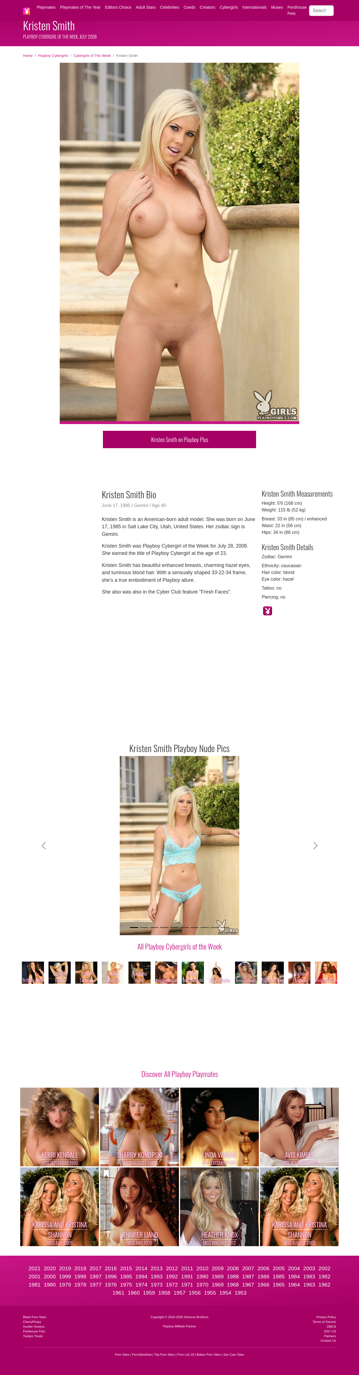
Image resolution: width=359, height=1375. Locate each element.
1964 (294, 1285)
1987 (248, 1276)
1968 (233, 1285)
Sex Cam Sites (233, 1354)
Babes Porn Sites (209, 1354)
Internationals (254, 7)
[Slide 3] (154, 927)
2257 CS (330, 1331)
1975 (126, 1285)
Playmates (46, 7)
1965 (279, 1285)
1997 (95, 1276)
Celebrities (169, 7)
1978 (80, 1285)
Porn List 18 (185, 1354)
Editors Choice (118, 7)
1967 (248, 1285)
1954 (225, 1293)
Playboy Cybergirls (53, 55)
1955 (210, 1293)
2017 (95, 1268)
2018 (80, 1268)
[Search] (321, 10)
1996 (111, 1276)
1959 (149, 1293)
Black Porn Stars (34, 1317)
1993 (157, 1276)
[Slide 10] (225, 927)
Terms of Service (324, 1321)
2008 (233, 1268)
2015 (126, 1268)
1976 (111, 1285)
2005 (279, 1268)
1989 (218, 1276)
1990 (202, 1276)
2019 (65, 1268)
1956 (195, 1293)
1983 (309, 1276)
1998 (80, 1276)
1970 (202, 1285)
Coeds (189, 7)
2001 (35, 1276)
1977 (95, 1285)
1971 (187, 1285)
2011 (187, 1268)
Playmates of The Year (80, 7)
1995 (126, 1276)
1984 (294, 1276)
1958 (164, 1293)
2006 (263, 1268)
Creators (207, 7)
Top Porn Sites (164, 1354)
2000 (50, 1276)
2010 (202, 1268)
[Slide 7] (194, 927)
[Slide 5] (174, 927)
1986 (263, 1276)
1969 (218, 1285)
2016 (111, 1268)
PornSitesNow (142, 1354)
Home (28, 55)
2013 (157, 1268)
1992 (172, 1276)
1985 (279, 1276)
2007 (248, 1268)
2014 (141, 1268)
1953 (240, 1293)
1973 (157, 1285)
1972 (172, 1285)
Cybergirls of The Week (92, 55)
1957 (180, 1293)
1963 (309, 1285)
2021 (35, 1268)
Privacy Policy (326, 1317)
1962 (325, 1285)
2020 (50, 1268)
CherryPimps (32, 1321)
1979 (65, 1285)
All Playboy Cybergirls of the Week (179, 946)
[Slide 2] (144, 927)
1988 (233, 1276)
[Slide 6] (184, 927)
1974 (141, 1285)
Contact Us (328, 1340)
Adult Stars (145, 7)
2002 (325, 1268)
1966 (263, 1285)
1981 (35, 1285)
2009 (218, 1268)
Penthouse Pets (297, 10)
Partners (330, 1336)
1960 (134, 1293)
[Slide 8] (205, 927)
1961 (118, 1293)
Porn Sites (122, 1354)
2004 (294, 1268)
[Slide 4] (164, 927)
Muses (277, 7)
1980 (50, 1285)
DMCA (331, 1326)
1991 (187, 1276)
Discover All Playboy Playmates (179, 1073)
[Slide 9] (215, 927)
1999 (65, 1276)
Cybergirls (229, 7)
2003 (309, 1268)
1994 (141, 1276)
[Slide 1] (134, 927)
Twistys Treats (33, 1336)
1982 (325, 1276)
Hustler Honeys (33, 1326)
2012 (172, 1268)
